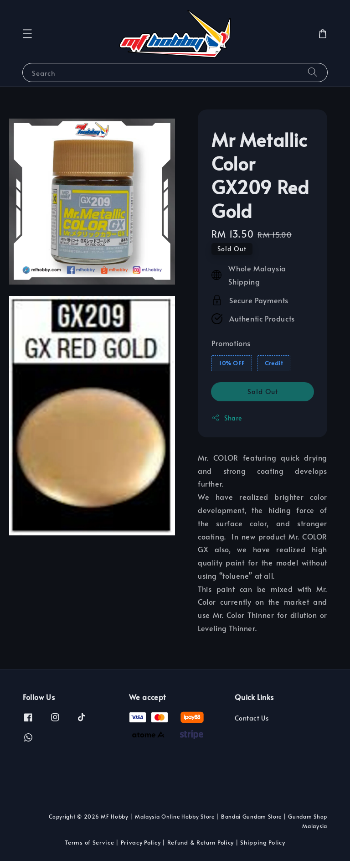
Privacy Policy (141, 842)
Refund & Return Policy (200, 842)
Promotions (231, 343)
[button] (27, 34)
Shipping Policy (262, 842)
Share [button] (226, 418)
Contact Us (251, 718)
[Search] (312, 72)
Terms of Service (89, 842)
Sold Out (262, 391)
